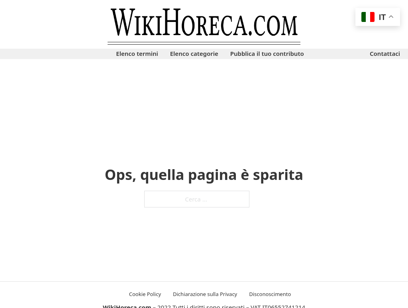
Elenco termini (137, 53)
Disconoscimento (270, 294)
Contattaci (385, 53)
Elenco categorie (194, 53)
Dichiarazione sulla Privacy (205, 294)
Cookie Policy (145, 294)
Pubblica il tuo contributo (267, 53)
